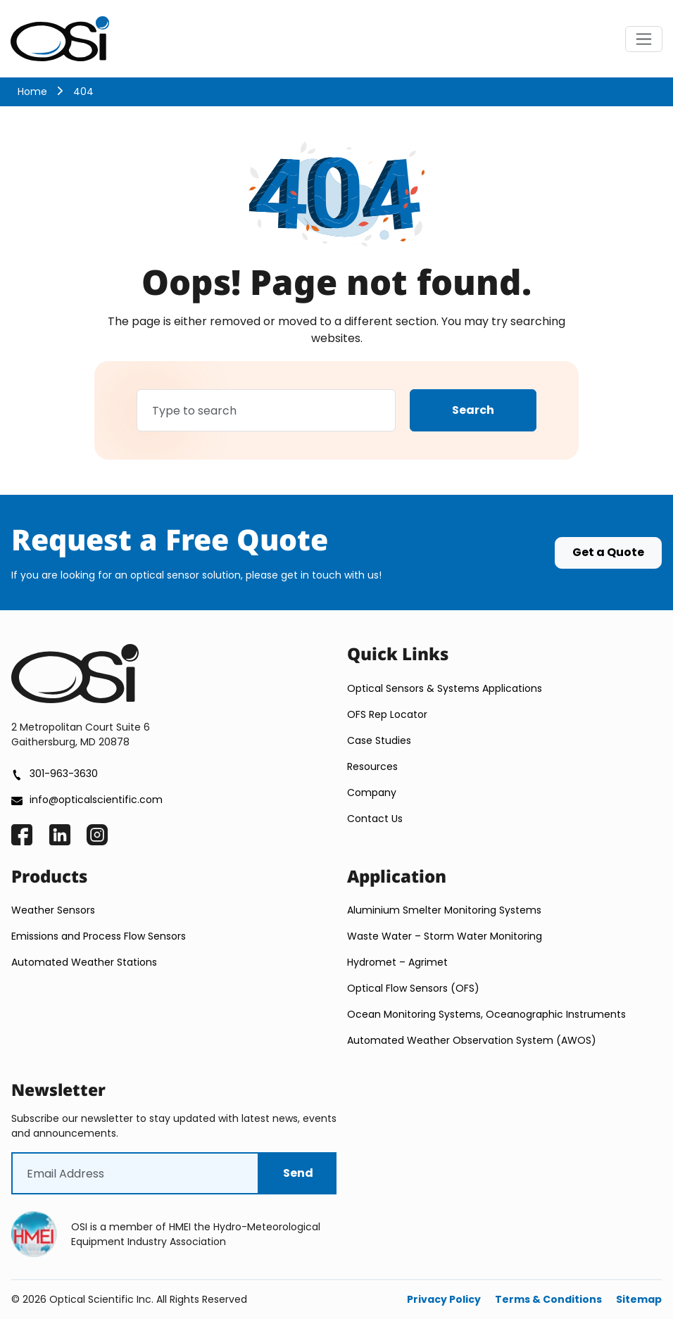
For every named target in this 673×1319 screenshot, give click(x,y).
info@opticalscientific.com (96, 800)
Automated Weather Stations (84, 962)
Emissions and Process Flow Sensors (98, 936)
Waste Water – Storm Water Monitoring (444, 936)
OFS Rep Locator (387, 714)
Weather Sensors (53, 910)
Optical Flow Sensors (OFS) (414, 988)
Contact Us (375, 819)
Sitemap (639, 1299)
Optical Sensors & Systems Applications (444, 688)
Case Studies (379, 740)
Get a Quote (608, 552)
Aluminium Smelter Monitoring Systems (444, 910)
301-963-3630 (64, 773)
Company (371, 792)
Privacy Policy (444, 1299)
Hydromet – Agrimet (397, 962)
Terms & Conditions (548, 1299)
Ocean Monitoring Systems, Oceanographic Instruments (486, 1014)
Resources (372, 766)
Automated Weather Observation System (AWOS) (471, 1040)
